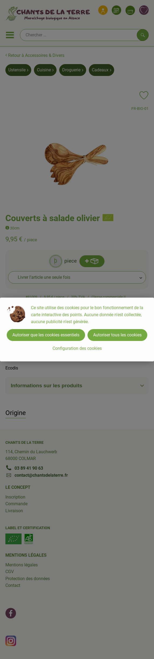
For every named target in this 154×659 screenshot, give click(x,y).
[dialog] (77, 329)
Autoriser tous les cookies (117, 334)
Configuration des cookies (77, 348)
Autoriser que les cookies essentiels (45, 334)
